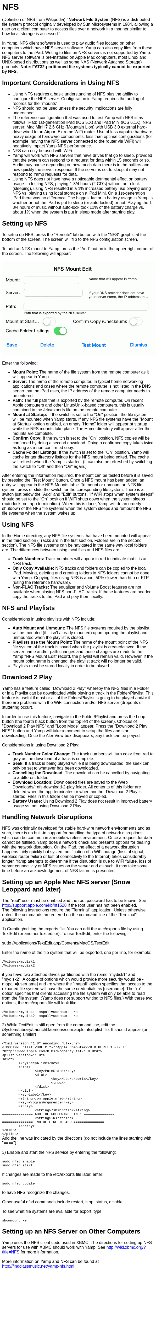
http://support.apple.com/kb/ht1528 (34, 905)
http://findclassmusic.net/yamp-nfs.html (38, 1291)
